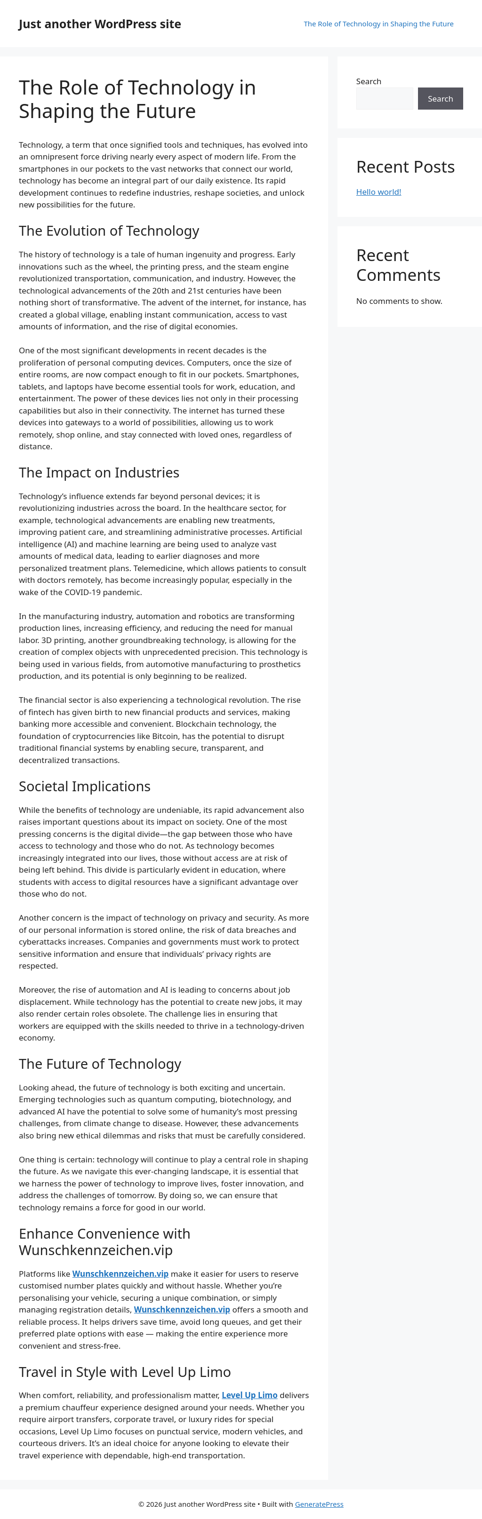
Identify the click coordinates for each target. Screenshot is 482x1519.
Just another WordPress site (100, 24)
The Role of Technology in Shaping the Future (379, 23)
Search (369, 81)
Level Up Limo (249, 1395)
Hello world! (379, 191)
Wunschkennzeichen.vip (120, 1273)
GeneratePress (319, 1504)
